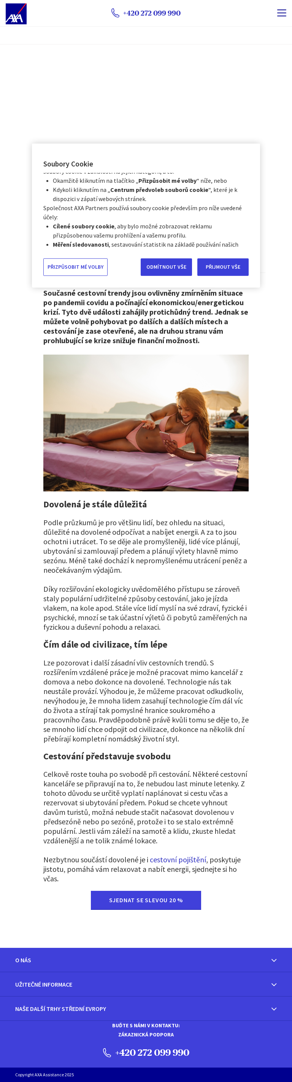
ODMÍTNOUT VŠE (166, 266)
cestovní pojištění (178, 859)
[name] (281, 13)
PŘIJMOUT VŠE (223, 266)
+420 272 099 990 (146, 1052)
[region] (146, 215)
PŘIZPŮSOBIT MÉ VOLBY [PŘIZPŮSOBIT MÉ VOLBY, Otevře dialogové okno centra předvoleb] (75, 266)
